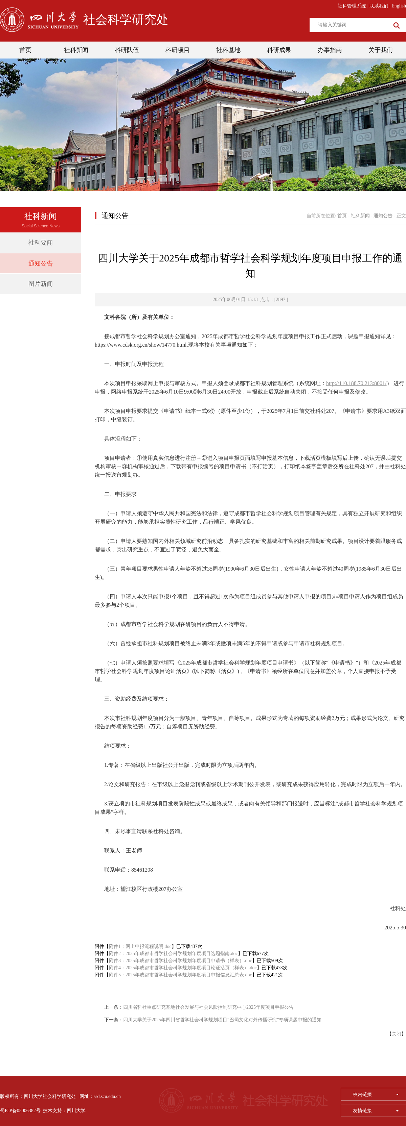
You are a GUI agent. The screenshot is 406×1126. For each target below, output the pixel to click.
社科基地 (228, 50)
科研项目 (177, 50)
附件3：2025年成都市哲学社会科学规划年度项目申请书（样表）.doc (180, 960)
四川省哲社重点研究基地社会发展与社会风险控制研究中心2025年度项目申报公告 (208, 1007)
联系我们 (378, 5)
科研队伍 (127, 50)
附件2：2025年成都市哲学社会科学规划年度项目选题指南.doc (173, 953)
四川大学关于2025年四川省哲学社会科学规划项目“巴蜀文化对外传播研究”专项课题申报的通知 (222, 1019)
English (398, 5)
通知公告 (40, 263)
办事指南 (330, 50)
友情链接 (376, 1110)
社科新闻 (76, 50)
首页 (25, 50)
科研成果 (279, 50)
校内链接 (376, 1094)
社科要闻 (40, 242)
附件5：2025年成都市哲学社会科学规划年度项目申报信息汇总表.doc (180, 974)
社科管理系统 (352, 5)
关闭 (396, 1033)
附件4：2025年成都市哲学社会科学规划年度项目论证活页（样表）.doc (183, 967)
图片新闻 (40, 283)
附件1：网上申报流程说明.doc (140, 946)
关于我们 (380, 50)
